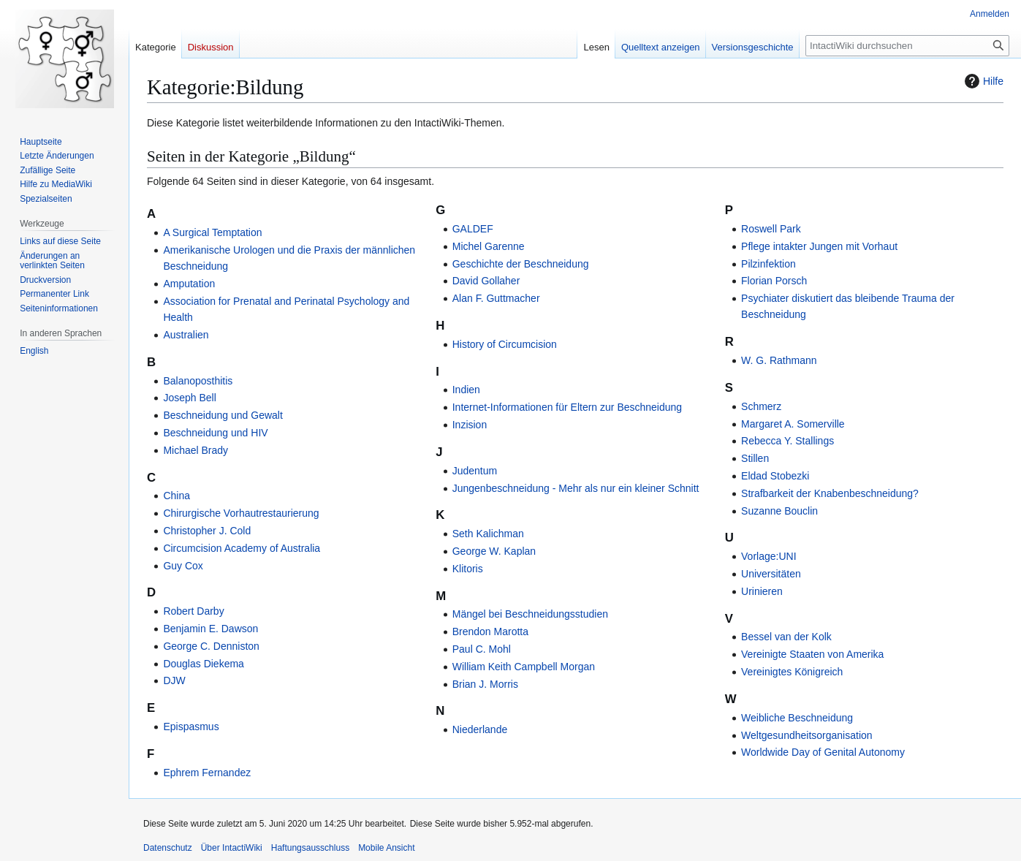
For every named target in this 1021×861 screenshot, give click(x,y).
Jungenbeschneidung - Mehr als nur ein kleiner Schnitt (575, 488)
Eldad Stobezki (775, 476)
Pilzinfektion (768, 264)
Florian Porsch (774, 281)
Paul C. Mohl (481, 649)
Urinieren (762, 591)
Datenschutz (167, 848)
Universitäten (771, 574)
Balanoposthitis (197, 381)
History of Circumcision (504, 344)
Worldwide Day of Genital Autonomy (823, 752)
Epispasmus (191, 726)
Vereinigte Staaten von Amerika (812, 654)
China (176, 495)
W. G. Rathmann (778, 360)
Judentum (474, 471)
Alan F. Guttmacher (496, 298)
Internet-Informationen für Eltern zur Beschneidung (567, 407)
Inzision (469, 424)
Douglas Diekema (203, 664)
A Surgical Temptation (212, 232)
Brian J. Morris (485, 684)
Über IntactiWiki (231, 848)
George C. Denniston (211, 646)
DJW (174, 680)
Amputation (189, 283)
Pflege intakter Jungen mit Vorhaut (819, 246)
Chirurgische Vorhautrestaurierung (241, 513)
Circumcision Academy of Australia (241, 548)
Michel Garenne (488, 246)
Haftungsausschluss (310, 848)
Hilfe (982, 81)
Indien (466, 389)
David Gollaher (486, 281)
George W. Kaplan (494, 551)
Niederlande (480, 729)
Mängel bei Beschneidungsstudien (530, 614)
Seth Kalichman (488, 533)
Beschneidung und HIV (215, 433)
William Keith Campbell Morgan (523, 666)
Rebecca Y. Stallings (787, 441)
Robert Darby (193, 611)
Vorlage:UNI (768, 556)
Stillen (755, 458)
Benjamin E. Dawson (210, 628)
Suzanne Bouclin (779, 511)
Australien (185, 335)
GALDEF (472, 229)
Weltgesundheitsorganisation (807, 735)
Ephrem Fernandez (207, 772)
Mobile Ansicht (386, 848)
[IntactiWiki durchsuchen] (907, 45)
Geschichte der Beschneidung (520, 264)
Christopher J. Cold (207, 530)
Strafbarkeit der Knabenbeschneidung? (830, 493)
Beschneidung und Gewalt (222, 415)
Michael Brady (195, 450)
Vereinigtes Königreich (792, 672)
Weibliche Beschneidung (797, 718)
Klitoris (467, 568)
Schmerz (761, 406)
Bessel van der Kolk (786, 636)
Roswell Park (771, 229)
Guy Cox (182, 566)
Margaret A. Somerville (793, 424)
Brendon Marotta (490, 631)
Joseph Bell (189, 397)
